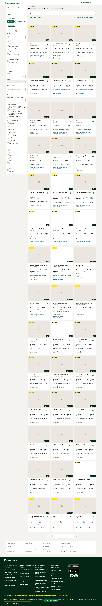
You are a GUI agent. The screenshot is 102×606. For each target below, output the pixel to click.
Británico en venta (24, 573)
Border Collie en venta (10, 580)
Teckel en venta (8, 583)
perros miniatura (11, 549)
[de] (11, 100)
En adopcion (19, 21)
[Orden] (85, 17)
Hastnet (25, 595)
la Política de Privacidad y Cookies (21, 601)
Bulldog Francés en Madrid (40, 573)
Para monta (11, 25)
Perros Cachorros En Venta (10, 566)
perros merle (28, 543)
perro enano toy (65, 549)
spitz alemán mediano (49, 549)
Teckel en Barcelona (40, 569)
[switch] (17, 31)
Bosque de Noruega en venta (25, 570)
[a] (21, 100)
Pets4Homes (18, 595)
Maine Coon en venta (25, 581)
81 (72, 536)
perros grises (46, 551)
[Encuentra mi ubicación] (22, 76)
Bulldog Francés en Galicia (40, 584)
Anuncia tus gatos (56, 586)
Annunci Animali (51, 595)
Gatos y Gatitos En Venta (26, 566)
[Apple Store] (74, 571)
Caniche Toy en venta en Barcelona (42, 588)
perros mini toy (11, 543)
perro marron (28, 551)
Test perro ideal (55, 589)
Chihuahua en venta (9, 569)
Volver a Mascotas (12, 11)
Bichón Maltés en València (40, 577)
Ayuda (52, 573)
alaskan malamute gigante (32, 549)
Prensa (53, 575)
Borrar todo (21, 7)
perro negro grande (30, 546)
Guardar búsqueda (35, 17)
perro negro (46, 546)
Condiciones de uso (56, 578)
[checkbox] (7, 40)
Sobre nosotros (55, 567)
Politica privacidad (56, 570)
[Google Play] (73, 566)
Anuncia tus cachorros (57, 584)
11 (67, 536)
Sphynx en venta (24, 576)
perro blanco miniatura (67, 546)
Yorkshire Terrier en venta (11, 575)
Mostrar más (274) (19, 68)
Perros (9, 14)
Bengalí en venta (24, 579)
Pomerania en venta (9, 577)
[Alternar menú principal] (1, 2)
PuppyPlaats (32, 595)
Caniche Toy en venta (10, 585)
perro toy (9, 546)
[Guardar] (46, 44)
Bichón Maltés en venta (10, 572)
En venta (10, 21)
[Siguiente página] (76, 536)
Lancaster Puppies (63, 595)
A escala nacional (54, 9)
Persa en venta (23, 584)
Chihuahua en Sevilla (41, 580)
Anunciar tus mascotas (57, 581)
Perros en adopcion (40, 591)
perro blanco (10, 551)
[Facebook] (72, 575)
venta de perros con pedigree (69, 551)
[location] (16, 76)
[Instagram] (76, 575)
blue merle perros (65, 543)
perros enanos (46, 543)
